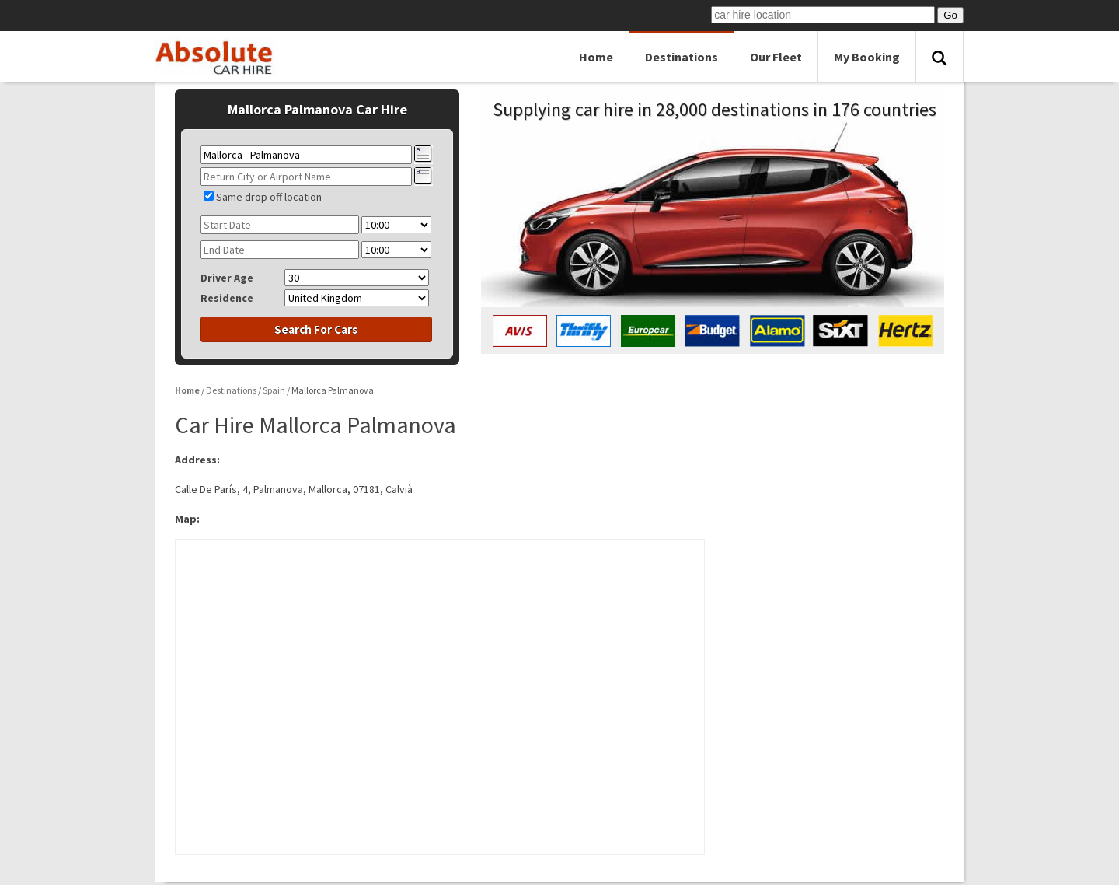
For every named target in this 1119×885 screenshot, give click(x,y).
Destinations (681, 57)
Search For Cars (315, 329)
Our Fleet (776, 57)
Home (596, 57)
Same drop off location (269, 197)
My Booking (867, 57)
